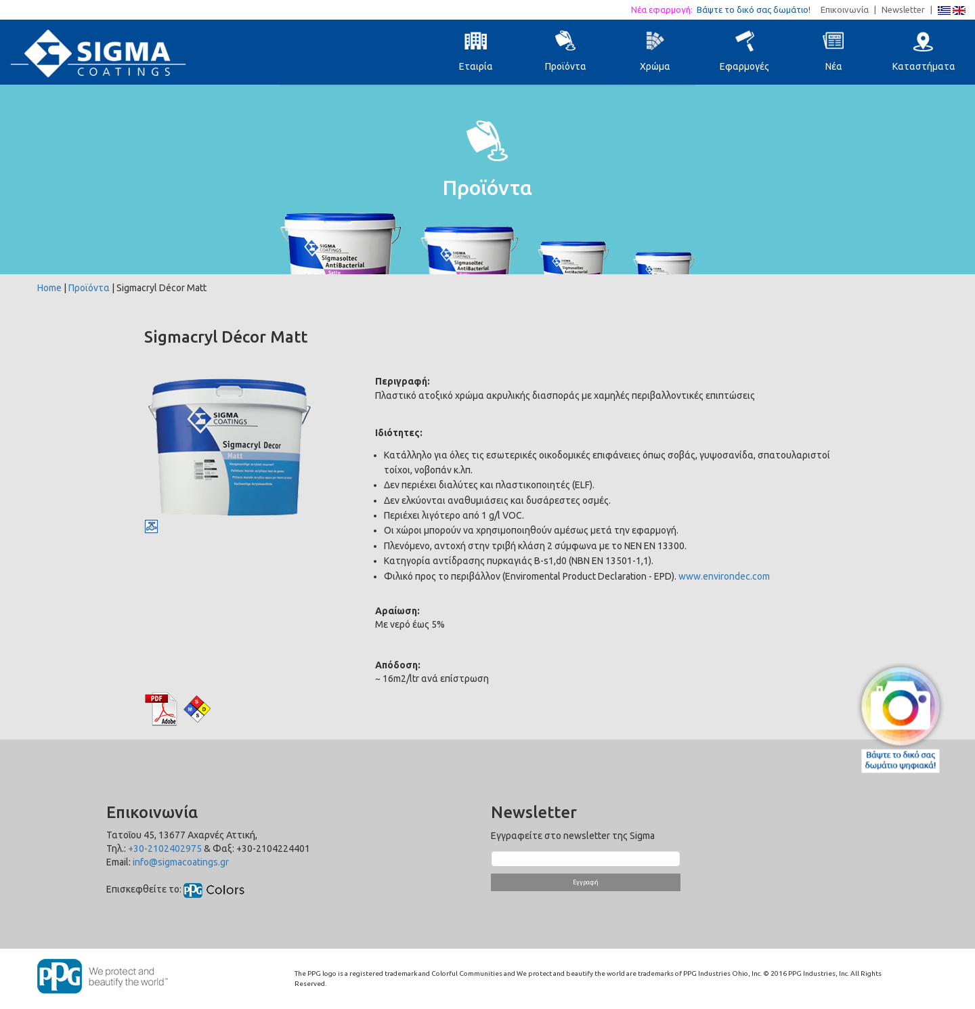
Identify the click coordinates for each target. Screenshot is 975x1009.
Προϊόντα (89, 287)
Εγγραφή (586, 882)
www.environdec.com (724, 576)
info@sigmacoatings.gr (181, 862)
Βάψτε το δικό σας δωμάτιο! (758, 9)
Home (49, 287)
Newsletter (903, 9)
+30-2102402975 (165, 848)
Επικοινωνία (845, 9)
